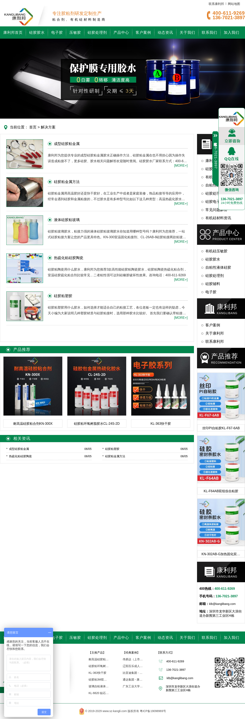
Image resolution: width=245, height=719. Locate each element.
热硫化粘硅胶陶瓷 (68, 258)
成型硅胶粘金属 (67, 144)
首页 (33, 127)
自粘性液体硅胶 (218, 267)
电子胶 (57, 32)
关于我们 (187, 32)
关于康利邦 (214, 333)
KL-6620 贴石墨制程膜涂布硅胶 (99, 693)
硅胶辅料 (212, 284)
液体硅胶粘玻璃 (67, 220)
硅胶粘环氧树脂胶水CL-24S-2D (99, 666)
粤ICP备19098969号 (153, 710)
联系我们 (209, 32)
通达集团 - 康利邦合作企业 (133, 679)
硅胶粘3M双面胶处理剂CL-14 (99, 679)
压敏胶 (75, 32)
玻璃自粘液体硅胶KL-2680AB (99, 686)
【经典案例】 (131, 652)
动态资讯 (165, 32)
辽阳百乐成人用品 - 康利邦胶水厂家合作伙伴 (133, 666)
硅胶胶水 (37, 32)
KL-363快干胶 (97, 672)
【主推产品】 (97, 652)
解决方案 (48, 127)
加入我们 (231, 32)
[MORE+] (181, 165)
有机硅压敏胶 (216, 251)
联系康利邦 (216, 4)
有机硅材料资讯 (218, 218)
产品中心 (121, 32)
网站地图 (234, 4)
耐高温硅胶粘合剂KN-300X (99, 659)
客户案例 (143, 32)
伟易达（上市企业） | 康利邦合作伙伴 (133, 659)
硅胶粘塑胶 (63, 296)
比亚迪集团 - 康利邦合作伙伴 (133, 672)
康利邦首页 (13, 32)
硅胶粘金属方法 (67, 182)
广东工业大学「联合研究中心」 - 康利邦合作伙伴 (133, 686)
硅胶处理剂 (97, 32)
